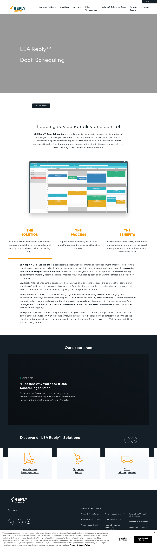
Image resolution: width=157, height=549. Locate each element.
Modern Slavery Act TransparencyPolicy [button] (112, 527)
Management (30, 472)
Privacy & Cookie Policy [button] (90, 514)
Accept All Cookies (142, 539)
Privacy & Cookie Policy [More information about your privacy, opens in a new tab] (80, 545)
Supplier (78, 469)
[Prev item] (127, 440)
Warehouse (30, 469)
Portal (78, 472)
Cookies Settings (123, 539)
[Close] (154, 532)
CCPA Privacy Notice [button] (113, 519)
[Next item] (134, 440)
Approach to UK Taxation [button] (138, 522)
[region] (78, 539)
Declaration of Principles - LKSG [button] (138, 515)
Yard (127, 469)
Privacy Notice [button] (91, 519)
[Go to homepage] (19, 9)
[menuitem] (47, 7)
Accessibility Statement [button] (138, 527)
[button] (41, 106)
